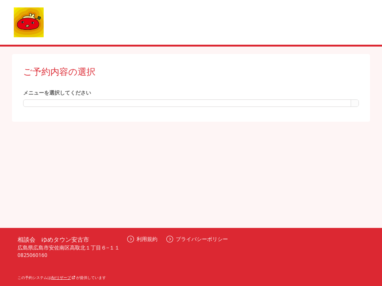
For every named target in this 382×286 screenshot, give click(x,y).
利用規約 (142, 238)
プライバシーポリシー (197, 238)
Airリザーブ (63, 277)
